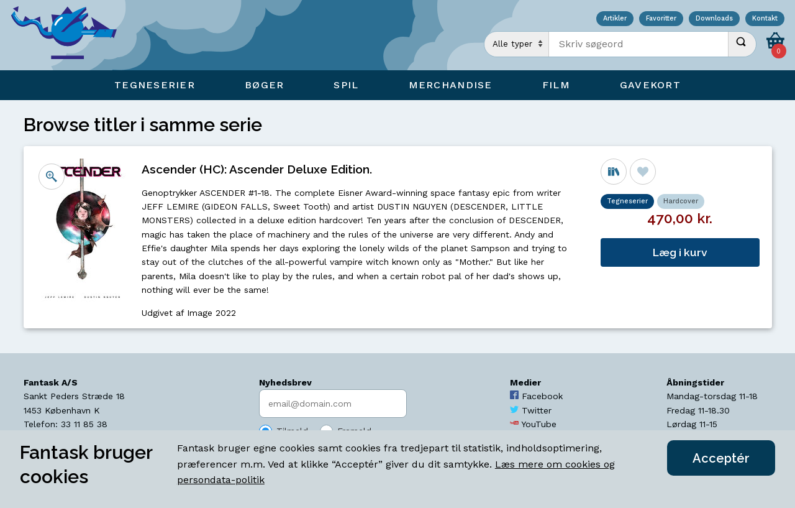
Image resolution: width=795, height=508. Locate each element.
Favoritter (661, 19)
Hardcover (680, 201)
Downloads (714, 19)
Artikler (615, 19)
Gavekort (650, 85)
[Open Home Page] (70, 35)
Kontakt (765, 19)
